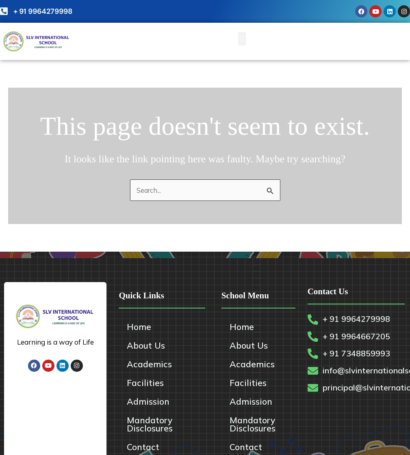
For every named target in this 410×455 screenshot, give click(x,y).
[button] (242, 38)
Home (139, 327)
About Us (146, 346)
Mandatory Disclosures (150, 424)
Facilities (145, 383)
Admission (148, 402)
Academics (149, 364)
